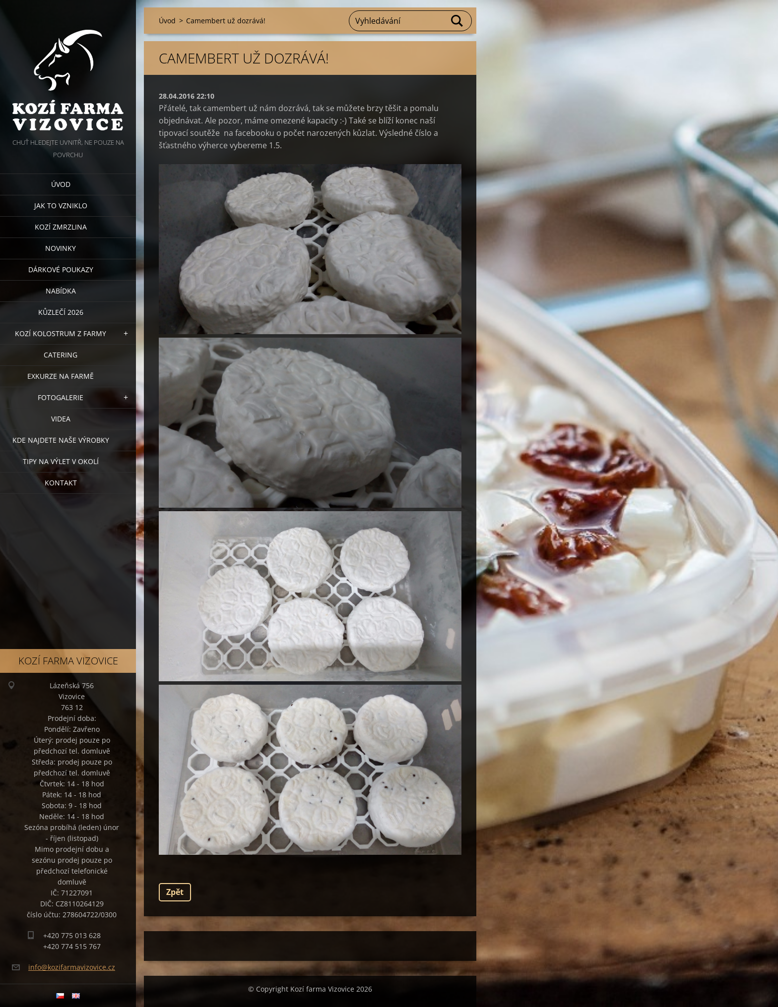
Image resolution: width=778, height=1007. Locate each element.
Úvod (60, 184)
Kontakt (61, 482)
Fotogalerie (60, 397)
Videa (60, 418)
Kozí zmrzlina (61, 227)
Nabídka (61, 291)
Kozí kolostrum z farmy (60, 333)
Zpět (175, 892)
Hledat (457, 20)
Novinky (60, 248)
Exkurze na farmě (60, 376)
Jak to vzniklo (60, 205)
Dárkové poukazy (60, 269)
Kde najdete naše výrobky (60, 440)
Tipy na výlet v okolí (61, 461)
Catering (60, 354)
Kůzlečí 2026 (60, 312)
